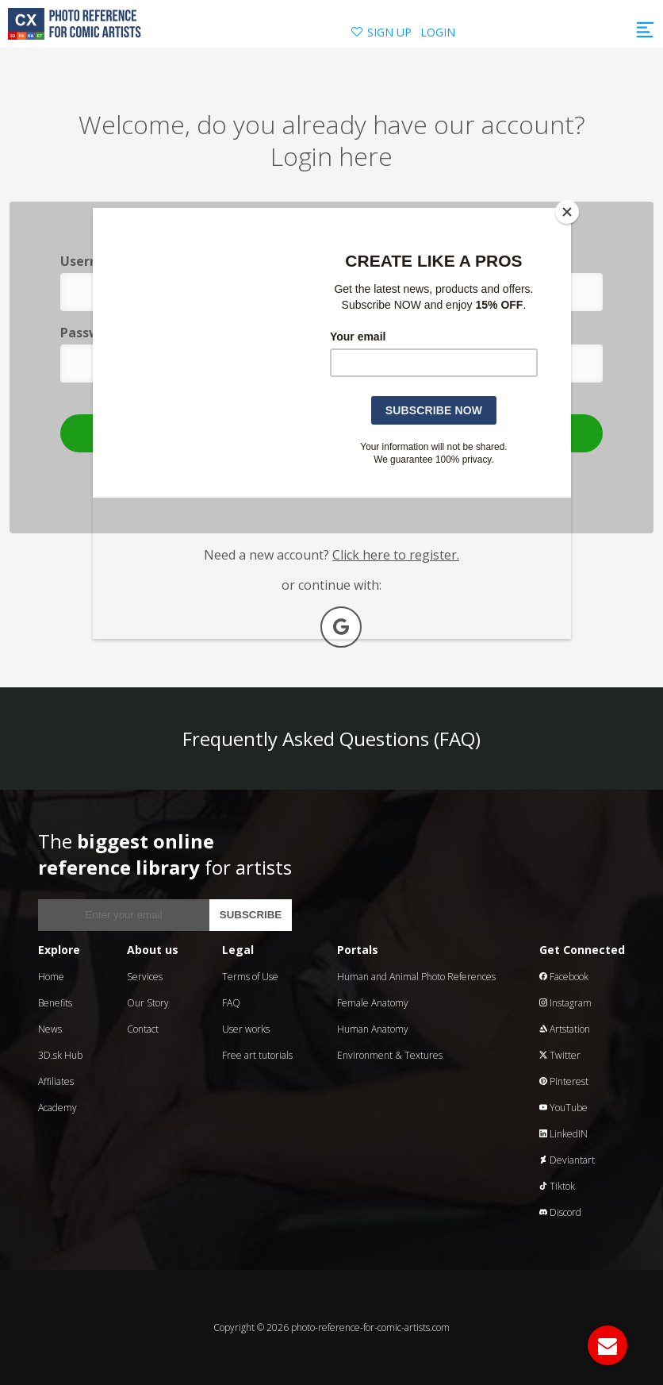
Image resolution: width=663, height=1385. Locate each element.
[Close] (567, 212)
